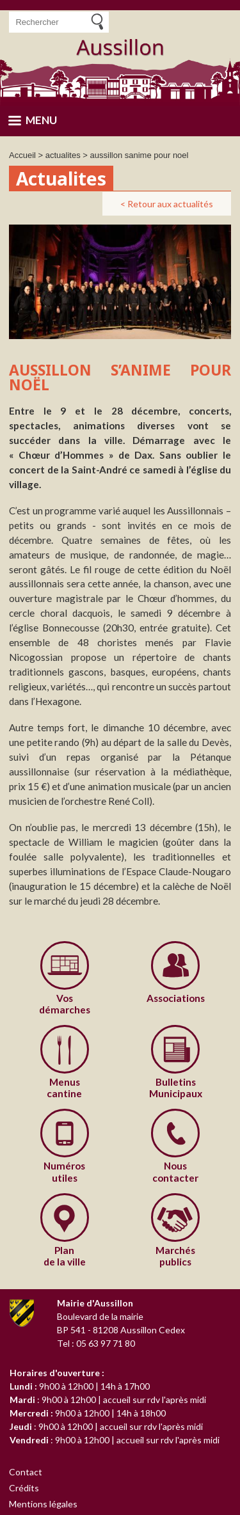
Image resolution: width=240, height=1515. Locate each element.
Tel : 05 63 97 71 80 (96, 1343)
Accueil (22, 155)
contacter (176, 1171)
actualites (63, 155)
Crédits (24, 1487)
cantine (64, 1087)
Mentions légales (43, 1503)
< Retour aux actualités (166, 203)
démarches (64, 1003)
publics (176, 1255)
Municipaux (176, 1087)
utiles (64, 1171)
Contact (26, 1471)
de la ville (64, 1255)
